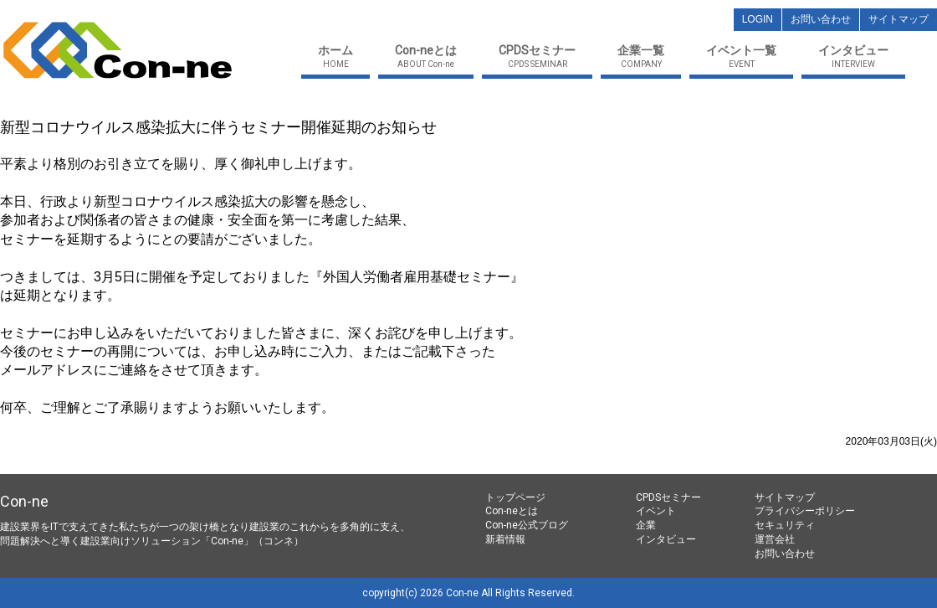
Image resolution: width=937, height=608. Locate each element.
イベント (656, 511)
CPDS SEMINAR (537, 57)
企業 (646, 525)
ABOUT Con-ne (426, 57)
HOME (335, 57)
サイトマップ (785, 497)
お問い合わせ (785, 553)
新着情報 (505, 539)
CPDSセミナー (668, 497)
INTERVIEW (853, 57)
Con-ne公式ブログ (526, 525)
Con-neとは (511, 511)
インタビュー (666, 539)
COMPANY (640, 57)
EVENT (741, 57)
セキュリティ (785, 525)
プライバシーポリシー (805, 511)
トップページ (515, 497)
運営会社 (775, 539)
